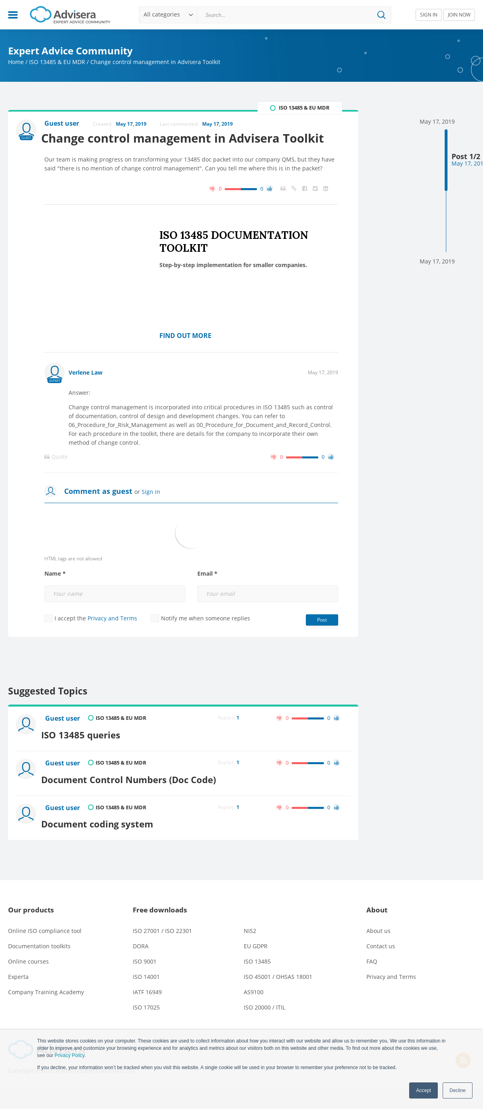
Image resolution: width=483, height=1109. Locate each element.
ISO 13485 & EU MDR (57, 62)
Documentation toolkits (39, 939)
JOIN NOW (459, 14)
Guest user (63, 719)
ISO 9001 (145, 955)
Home (16, 62)
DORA (140, 939)
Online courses (28, 955)
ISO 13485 (257, 955)
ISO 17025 (146, 1001)
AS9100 (253, 985)
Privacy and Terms (112, 618)
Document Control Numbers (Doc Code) (137, 775)
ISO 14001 (146, 970)
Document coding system (104, 817)
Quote (56, 457)
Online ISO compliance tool (45, 924)
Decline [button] (458, 1090)
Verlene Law (85, 373)
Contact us (380, 939)
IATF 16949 (147, 985)
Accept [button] (423, 1090)
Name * (55, 574)
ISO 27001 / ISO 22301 (162, 924)
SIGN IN (428, 14)
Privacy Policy (69, 1055)
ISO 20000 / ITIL (264, 1001)
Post (322, 620)
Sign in (151, 492)
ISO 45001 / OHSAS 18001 (278, 970)
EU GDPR (256, 939)
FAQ (371, 955)
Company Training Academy (46, 985)
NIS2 (250, 924)
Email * (207, 574)
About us (378, 924)
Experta (18, 970)
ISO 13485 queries (87, 733)
